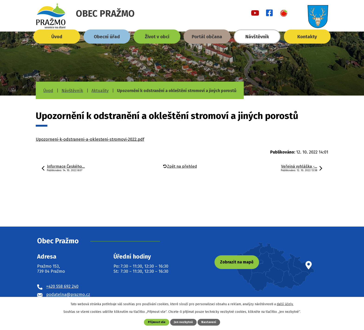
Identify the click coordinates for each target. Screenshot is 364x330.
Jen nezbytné (183, 322)
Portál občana (207, 36)
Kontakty (307, 36)
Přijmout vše (156, 322)
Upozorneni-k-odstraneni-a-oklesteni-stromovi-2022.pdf (90, 139)
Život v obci (157, 36)
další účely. (285, 304)
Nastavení (209, 322)
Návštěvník (257, 36)
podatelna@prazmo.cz (68, 294)
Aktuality (100, 90)
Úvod (56, 36)
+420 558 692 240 (62, 286)
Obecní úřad (107, 36)
